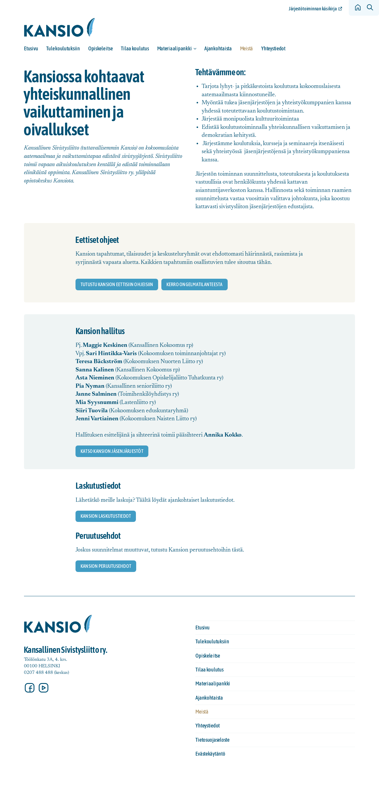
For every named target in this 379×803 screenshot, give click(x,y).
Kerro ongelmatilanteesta (194, 284)
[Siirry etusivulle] (59, 27)
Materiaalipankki (174, 48)
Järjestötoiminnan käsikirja (313, 8)
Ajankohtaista (218, 48)
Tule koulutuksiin (63, 48)
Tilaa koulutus (135, 48)
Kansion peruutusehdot (106, 566)
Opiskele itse (100, 48)
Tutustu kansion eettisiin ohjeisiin (117, 284)
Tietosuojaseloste (212, 740)
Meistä (246, 48)
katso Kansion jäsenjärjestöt (112, 451)
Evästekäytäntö (210, 754)
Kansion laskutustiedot (106, 516)
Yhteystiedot (273, 48)
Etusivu (31, 48)
